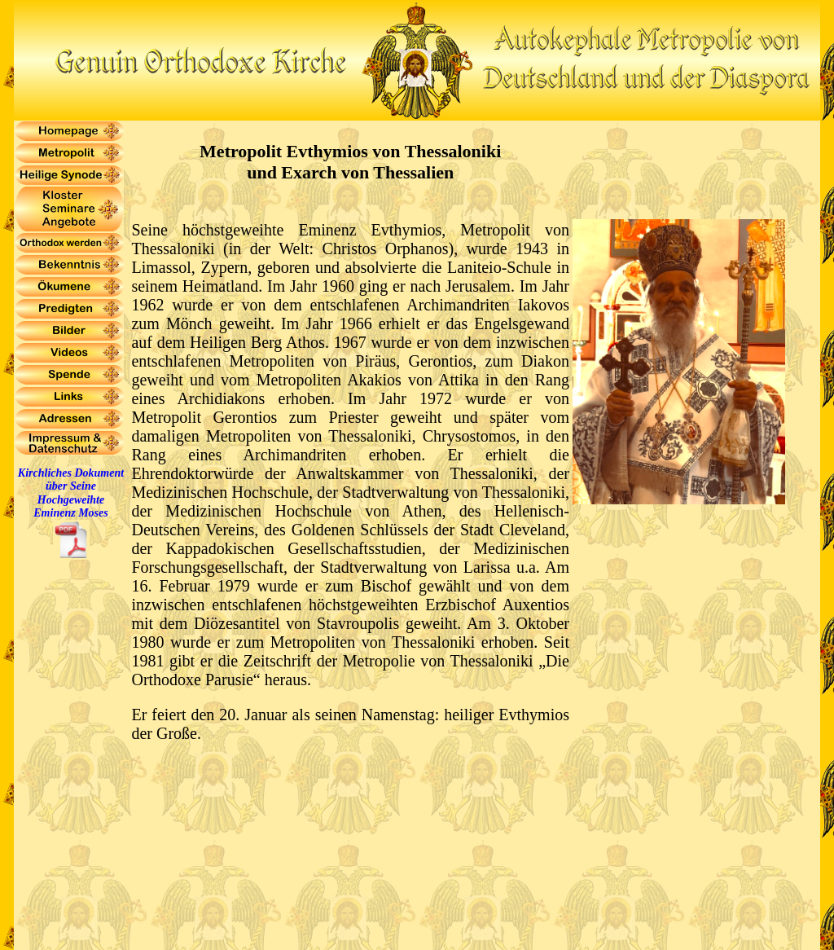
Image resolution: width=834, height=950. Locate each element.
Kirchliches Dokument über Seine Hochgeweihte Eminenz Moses (71, 493)
